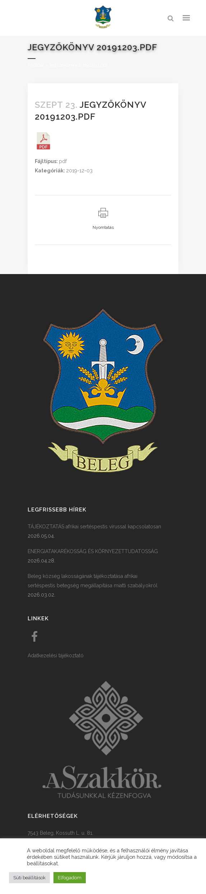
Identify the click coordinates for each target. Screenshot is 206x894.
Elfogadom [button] (69, 877)
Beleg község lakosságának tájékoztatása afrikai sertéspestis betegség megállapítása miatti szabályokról (93, 580)
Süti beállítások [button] (29, 877)
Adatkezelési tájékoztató (56, 655)
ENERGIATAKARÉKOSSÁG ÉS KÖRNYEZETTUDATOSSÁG (93, 551)
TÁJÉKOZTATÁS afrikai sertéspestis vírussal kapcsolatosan (94, 526)
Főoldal (36, 65)
